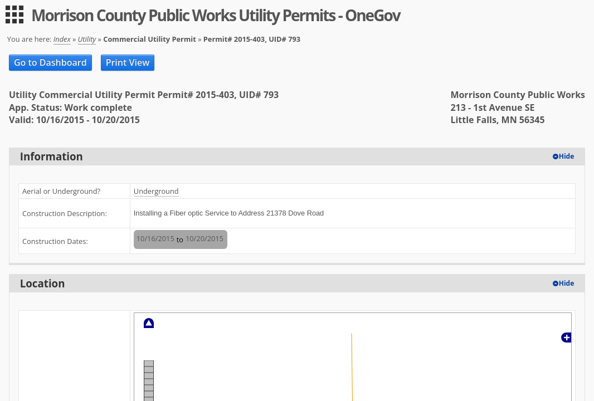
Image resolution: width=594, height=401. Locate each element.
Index (62, 39)
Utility (87, 39)
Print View (128, 62)
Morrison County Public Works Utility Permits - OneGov (215, 15)
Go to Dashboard (50, 62)
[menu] (14, 14)
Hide (566, 156)
